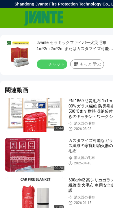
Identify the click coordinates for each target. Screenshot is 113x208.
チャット (52, 64)
